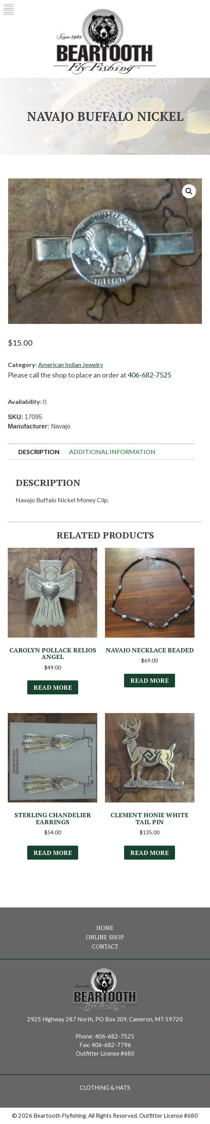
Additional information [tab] (112, 451)
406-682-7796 (111, 1045)
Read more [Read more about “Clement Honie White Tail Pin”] (149, 852)
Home (105, 928)
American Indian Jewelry (70, 364)
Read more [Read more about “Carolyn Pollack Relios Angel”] (52, 687)
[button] (189, 191)
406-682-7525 (149, 375)
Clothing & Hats (105, 1087)
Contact (105, 946)
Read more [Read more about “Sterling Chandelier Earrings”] (52, 852)
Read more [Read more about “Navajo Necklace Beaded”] (149, 680)
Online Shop (105, 937)
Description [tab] (39, 451)
